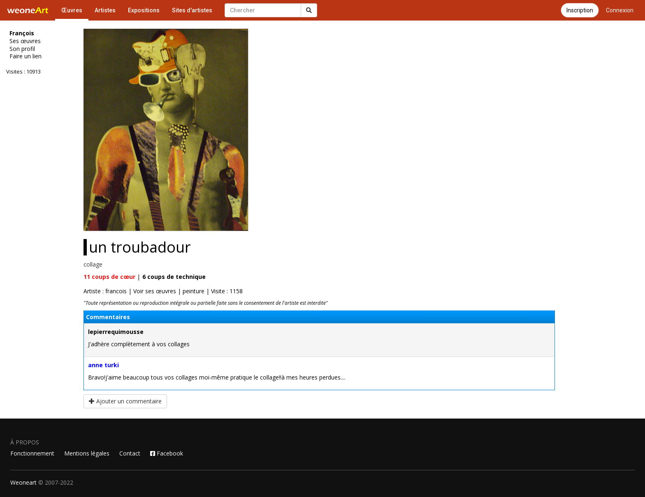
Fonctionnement (32, 453)
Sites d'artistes (192, 10)
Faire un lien (25, 56)
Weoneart (23, 482)
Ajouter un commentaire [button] (125, 401)
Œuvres (71, 10)
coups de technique (174, 277)
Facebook (166, 453)
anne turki (103, 365)
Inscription (579, 10)
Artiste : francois (105, 291)
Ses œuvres (25, 41)
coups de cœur (109, 277)
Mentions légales (86, 453)
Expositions (144, 10)
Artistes (105, 10)
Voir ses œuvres (154, 291)
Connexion (619, 10)
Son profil (22, 49)
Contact (129, 453)
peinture (193, 291)
